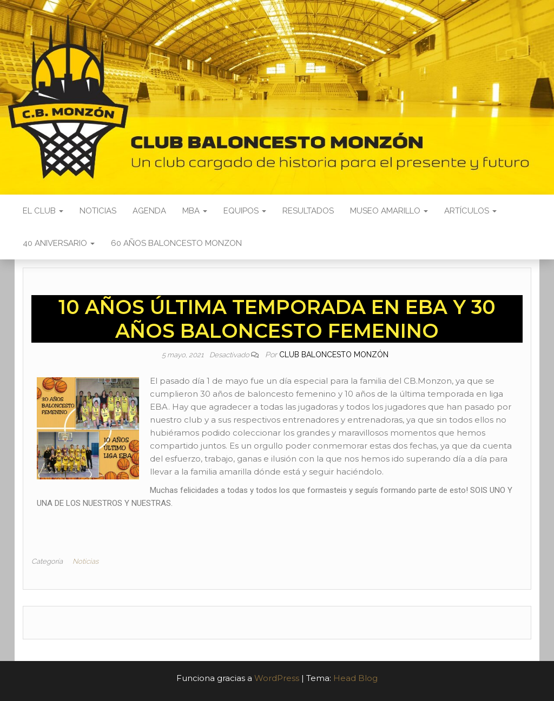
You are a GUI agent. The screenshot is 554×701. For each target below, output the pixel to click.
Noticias (98, 211)
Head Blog (355, 678)
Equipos (244, 211)
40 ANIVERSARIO (59, 243)
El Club (43, 211)
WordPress (276, 678)
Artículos (470, 211)
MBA (194, 211)
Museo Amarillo (389, 211)
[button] (277, 516)
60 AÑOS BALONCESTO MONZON (176, 243)
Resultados (308, 211)
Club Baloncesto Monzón (333, 354)
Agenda (149, 211)
